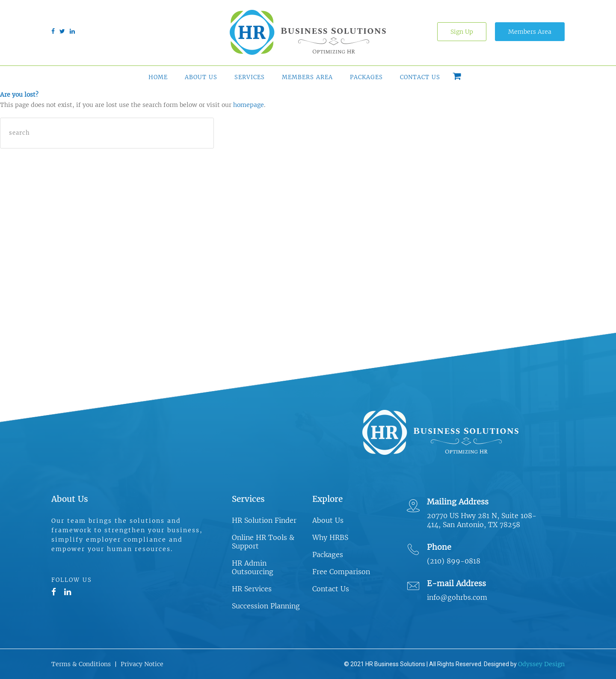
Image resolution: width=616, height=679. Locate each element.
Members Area (529, 32)
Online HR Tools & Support (263, 541)
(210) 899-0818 (453, 561)
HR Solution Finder (264, 520)
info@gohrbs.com (457, 597)
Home (158, 77)
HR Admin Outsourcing (252, 567)
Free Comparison (341, 571)
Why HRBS (330, 537)
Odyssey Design (541, 664)
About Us (201, 77)
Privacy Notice (142, 664)
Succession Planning (266, 606)
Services (249, 77)
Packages (366, 77)
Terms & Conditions (81, 664)
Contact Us (420, 77)
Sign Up (461, 32)
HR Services (252, 588)
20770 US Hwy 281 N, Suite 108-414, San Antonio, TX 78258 (481, 520)
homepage (248, 105)
